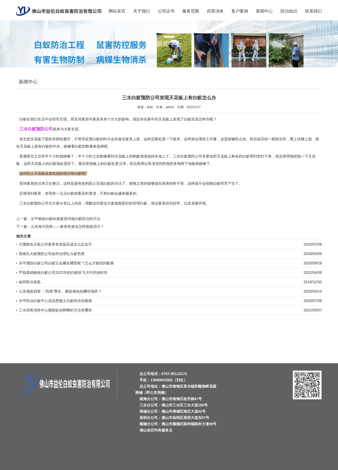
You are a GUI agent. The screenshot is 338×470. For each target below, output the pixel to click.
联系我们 (313, 11)
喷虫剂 (280, 139)
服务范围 (190, 11)
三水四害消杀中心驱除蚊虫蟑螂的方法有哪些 (55, 310)
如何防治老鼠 (30, 282)
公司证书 (166, 11)
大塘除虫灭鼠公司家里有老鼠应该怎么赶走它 (55, 244)
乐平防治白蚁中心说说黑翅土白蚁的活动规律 (55, 301)
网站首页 (117, 11)
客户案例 (239, 11)
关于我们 (141, 11)
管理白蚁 (140, 203)
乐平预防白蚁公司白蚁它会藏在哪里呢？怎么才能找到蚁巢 (66, 263)
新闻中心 (264, 11)
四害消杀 (215, 11)
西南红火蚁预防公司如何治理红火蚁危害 (52, 254)
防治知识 (289, 11)
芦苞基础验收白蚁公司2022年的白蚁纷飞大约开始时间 (63, 272)
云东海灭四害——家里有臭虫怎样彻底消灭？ (67, 226)
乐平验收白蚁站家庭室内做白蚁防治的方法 (65, 219)
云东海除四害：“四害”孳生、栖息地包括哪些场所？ (60, 291)
